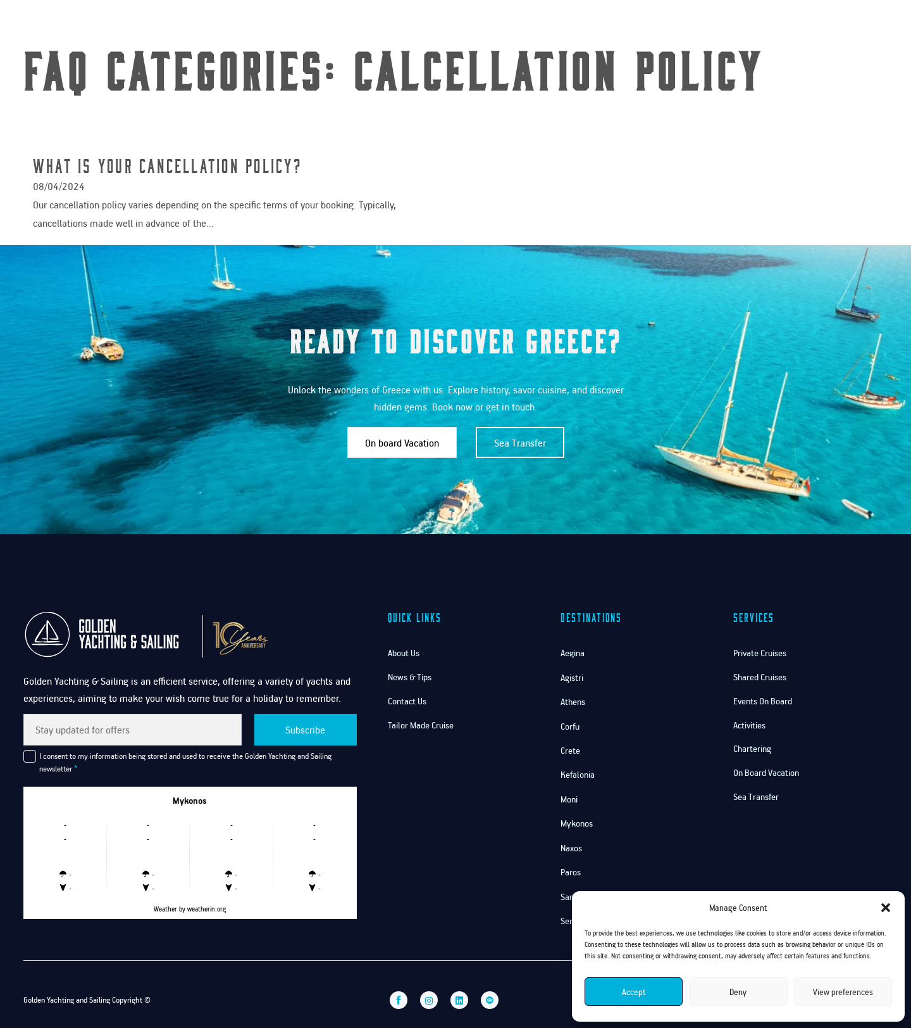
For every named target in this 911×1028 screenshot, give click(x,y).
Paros (571, 872)
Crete (570, 750)
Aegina (573, 653)
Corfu (570, 726)
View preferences (843, 992)
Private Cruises (759, 653)
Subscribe (305, 729)
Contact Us (788, 24)
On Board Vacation (766, 772)
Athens (573, 701)
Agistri (572, 677)
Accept (634, 992)
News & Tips (409, 677)
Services (720, 24)
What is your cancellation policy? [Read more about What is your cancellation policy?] (167, 165)
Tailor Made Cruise (421, 725)
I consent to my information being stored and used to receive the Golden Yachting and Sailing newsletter (185, 762)
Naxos (571, 848)
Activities (749, 725)
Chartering (752, 748)
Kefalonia (578, 774)
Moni (569, 799)
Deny (738, 992)
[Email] (132, 730)
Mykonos (577, 823)
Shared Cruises (759, 677)
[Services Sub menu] (744, 25)
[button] (885, 907)
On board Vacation (402, 442)
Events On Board (762, 701)
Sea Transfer (520, 442)
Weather (165, 908)
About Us (403, 653)
